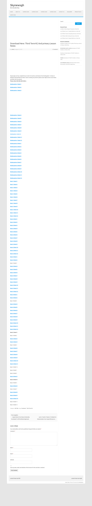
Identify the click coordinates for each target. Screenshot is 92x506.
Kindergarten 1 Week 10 (15, 134)
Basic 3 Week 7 (13, 275)
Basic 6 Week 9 (13, 395)
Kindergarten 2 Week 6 (15, 159)
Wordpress (81, 482)
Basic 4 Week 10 (14, 323)
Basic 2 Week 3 (13, 225)
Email (11, 453)
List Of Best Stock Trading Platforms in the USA (70, 38)
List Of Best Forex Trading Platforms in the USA (70, 31)
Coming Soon (26, 11)
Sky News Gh (63, 43)
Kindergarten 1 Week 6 (15, 121)
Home (11, 11)
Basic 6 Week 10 (14, 398)
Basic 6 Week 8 (13, 392)
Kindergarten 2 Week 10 (16, 171)
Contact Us (61, 11)
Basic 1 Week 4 (13, 190)
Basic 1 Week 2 (13, 184)
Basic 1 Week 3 (13, 187)
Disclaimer (69, 11)
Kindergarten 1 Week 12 (16, 140)
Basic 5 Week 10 (14, 360)
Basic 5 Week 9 (13, 357)
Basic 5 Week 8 (13, 354)
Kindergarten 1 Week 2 (15, 87)
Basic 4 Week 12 (14, 329)
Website (12, 459)
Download (23, 408)
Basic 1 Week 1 (13, 181)
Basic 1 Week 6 (13, 197)
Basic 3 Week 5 (13, 269)
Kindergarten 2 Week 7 (15, 162)
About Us (18, 11)
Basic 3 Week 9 (13, 282)
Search (61, 21)
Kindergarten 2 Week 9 (15, 168)
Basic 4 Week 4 (13, 304)
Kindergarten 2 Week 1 (15, 143)
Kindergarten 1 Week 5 (15, 118)
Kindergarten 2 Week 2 (15, 146)
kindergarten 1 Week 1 (15, 84)
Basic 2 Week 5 (13, 231)
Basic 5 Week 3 (13, 338)
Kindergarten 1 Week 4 (15, 115)
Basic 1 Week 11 (14, 212)
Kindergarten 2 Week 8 (15, 165)
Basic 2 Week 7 (13, 238)
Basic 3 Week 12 (14, 291)
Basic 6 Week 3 (13, 376)
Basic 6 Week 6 (13, 386)
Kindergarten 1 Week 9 (15, 130)
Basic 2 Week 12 (14, 253)
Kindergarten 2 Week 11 (16, 175)
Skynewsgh (17, 5)
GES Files (16, 408)
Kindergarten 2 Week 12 (16, 178)
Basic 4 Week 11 (14, 326)
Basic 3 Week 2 (13, 260)
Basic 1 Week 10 (14, 209)
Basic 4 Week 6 (13, 310)
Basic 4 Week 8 (13, 316)
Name (11, 447)
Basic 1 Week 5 (13, 193)
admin (13, 49)
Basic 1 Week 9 (13, 206)
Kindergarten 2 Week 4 (15, 153)
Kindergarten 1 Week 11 (16, 137)
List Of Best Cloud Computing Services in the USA (70, 33)
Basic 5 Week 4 (13, 341)
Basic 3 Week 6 (13, 272)
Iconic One (67, 482)
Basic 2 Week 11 (14, 250)
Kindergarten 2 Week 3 (15, 149)
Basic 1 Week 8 (13, 203)
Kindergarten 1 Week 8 (15, 127)
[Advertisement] (33, 32)
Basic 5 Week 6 (13, 348)
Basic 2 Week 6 (13, 234)
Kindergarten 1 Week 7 (15, 124)
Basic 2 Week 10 (14, 247)
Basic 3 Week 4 (13, 266)
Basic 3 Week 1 (13, 256)
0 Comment (55, 49)
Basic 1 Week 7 (13, 200)
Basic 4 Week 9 (13, 319)
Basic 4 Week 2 (13, 297)
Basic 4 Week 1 (13, 294)
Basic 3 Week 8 (13, 278)
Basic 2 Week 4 (13, 228)
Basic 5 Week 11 (14, 363)
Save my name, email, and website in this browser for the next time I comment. (27, 467)
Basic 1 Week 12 (14, 216)
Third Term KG (30, 408)
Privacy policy (78, 11)
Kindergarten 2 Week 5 (15, 156)
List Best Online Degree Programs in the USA (69, 28)
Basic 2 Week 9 (13, 244)
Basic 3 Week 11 (14, 288)
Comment (12, 431)
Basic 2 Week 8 (13, 241)
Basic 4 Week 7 (13, 313)
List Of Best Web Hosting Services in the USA (69, 35)
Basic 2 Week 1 (13, 219)
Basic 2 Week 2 (13, 222)
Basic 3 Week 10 (14, 285)
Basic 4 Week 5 (13, 307)
